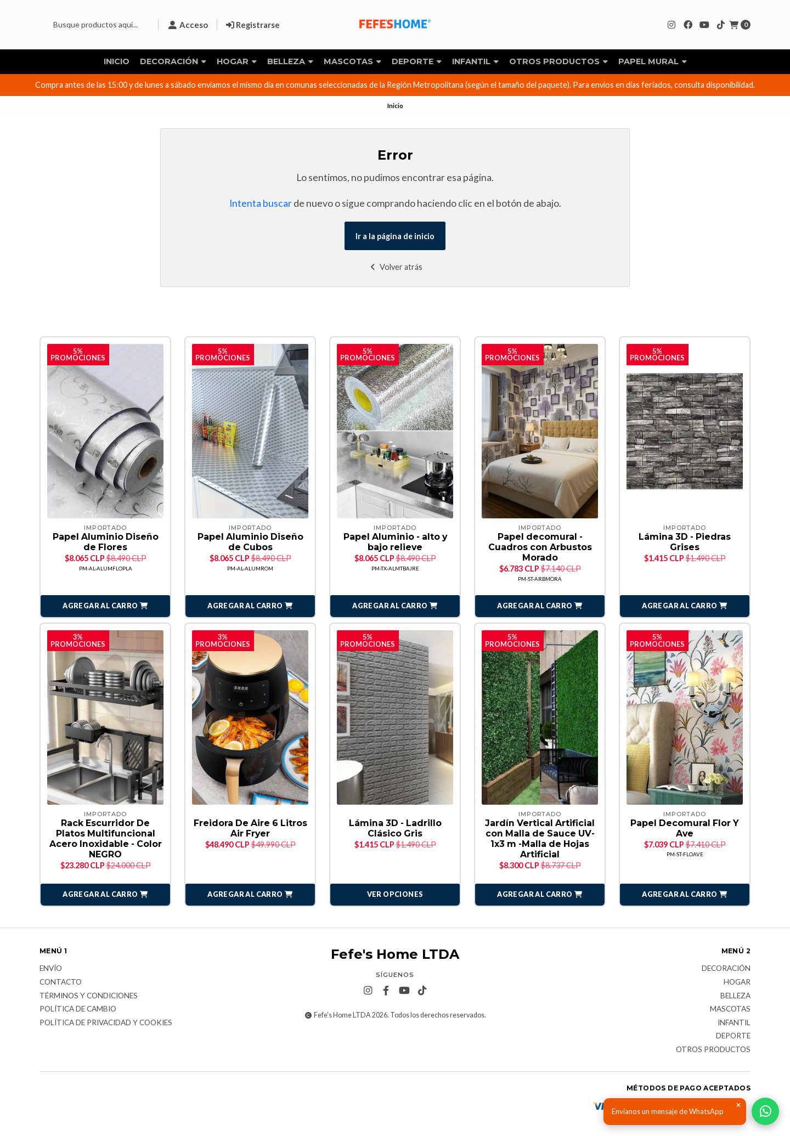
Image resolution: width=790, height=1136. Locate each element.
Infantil (475, 61)
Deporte (417, 61)
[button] (105, 607)
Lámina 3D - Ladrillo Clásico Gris (395, 828)
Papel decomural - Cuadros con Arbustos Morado (540, 547)
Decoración (173, 61)
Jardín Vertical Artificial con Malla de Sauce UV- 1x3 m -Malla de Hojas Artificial (540, 839)
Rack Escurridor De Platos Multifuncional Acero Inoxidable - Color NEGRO (105, 839)
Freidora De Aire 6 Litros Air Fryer (250, 828)
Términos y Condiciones (89, 997)
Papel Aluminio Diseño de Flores (105, 542)
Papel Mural (652, 61)
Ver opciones (395, 895)
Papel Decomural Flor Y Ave (685, 828)
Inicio (116, 61)
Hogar (237, 61)
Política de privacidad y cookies (106, 1023)
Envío (51, 970)
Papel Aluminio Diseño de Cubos (250, 542)
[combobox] (94, 24)
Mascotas (352, 61)
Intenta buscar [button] (260, 203)
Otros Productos (558, 61)
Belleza (290, 61)
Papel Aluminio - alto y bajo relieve (395, 542)
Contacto (61, 983)
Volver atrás (395, 267)
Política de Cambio (78, 1010)
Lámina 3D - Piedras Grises (684, 542)
